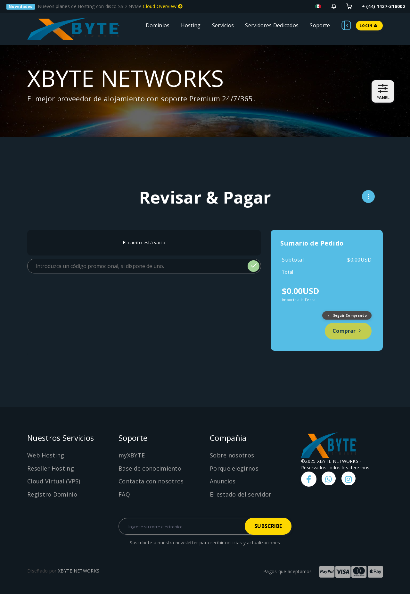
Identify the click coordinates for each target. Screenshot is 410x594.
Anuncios (222, 481)
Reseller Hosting (50, 468)
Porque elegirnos (234, 468)
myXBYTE (132, 455)
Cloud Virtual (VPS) (53, 481)
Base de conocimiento (150, 468)
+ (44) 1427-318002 (383, 6)
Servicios (223, 25)
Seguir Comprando (347, 315)
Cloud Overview (163, 6)
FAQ (124, 494)
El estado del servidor (241, 494)
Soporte (320, 25)
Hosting (191, 25)
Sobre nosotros (232, 455)
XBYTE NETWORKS (78, 571)
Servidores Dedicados (272, 25)
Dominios (157, 25)
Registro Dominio (52, 494)
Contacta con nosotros (151, 481)
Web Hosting (45, 455)
